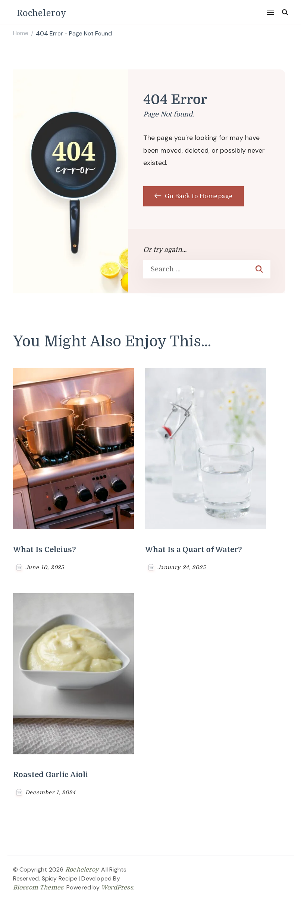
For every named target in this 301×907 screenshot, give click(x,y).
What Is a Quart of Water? (193, 549)
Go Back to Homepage (193, 196)
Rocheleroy (41, 12)
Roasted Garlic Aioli (50, 774)
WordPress (117, 887)
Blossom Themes (38, 887)
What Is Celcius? (44, 549)
